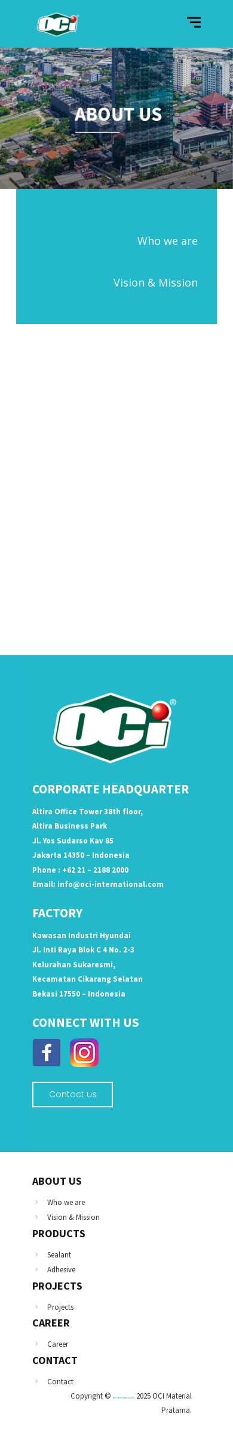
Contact (60, 1382)
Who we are (66, 1202)
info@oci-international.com (110, 884)
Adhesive (61, 1270)
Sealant (59, 1255)
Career (57, 1344)
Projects (60, 1307)
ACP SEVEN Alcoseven (123, 1397)
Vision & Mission (73, 1217)
